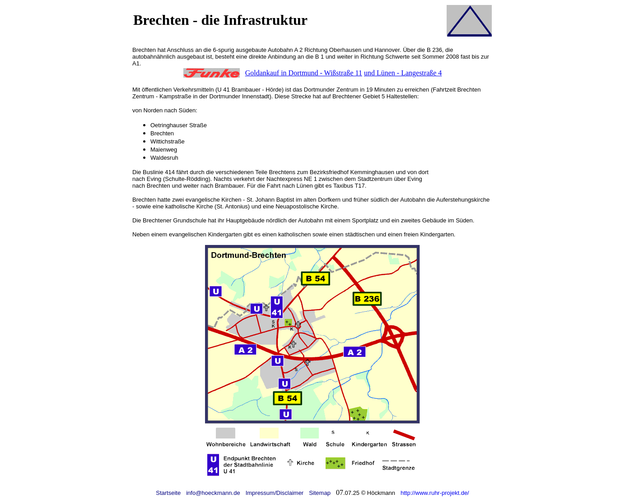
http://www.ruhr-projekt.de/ (435, 492)
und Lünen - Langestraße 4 (403, 73)
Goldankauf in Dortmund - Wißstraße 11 (303, 73)
